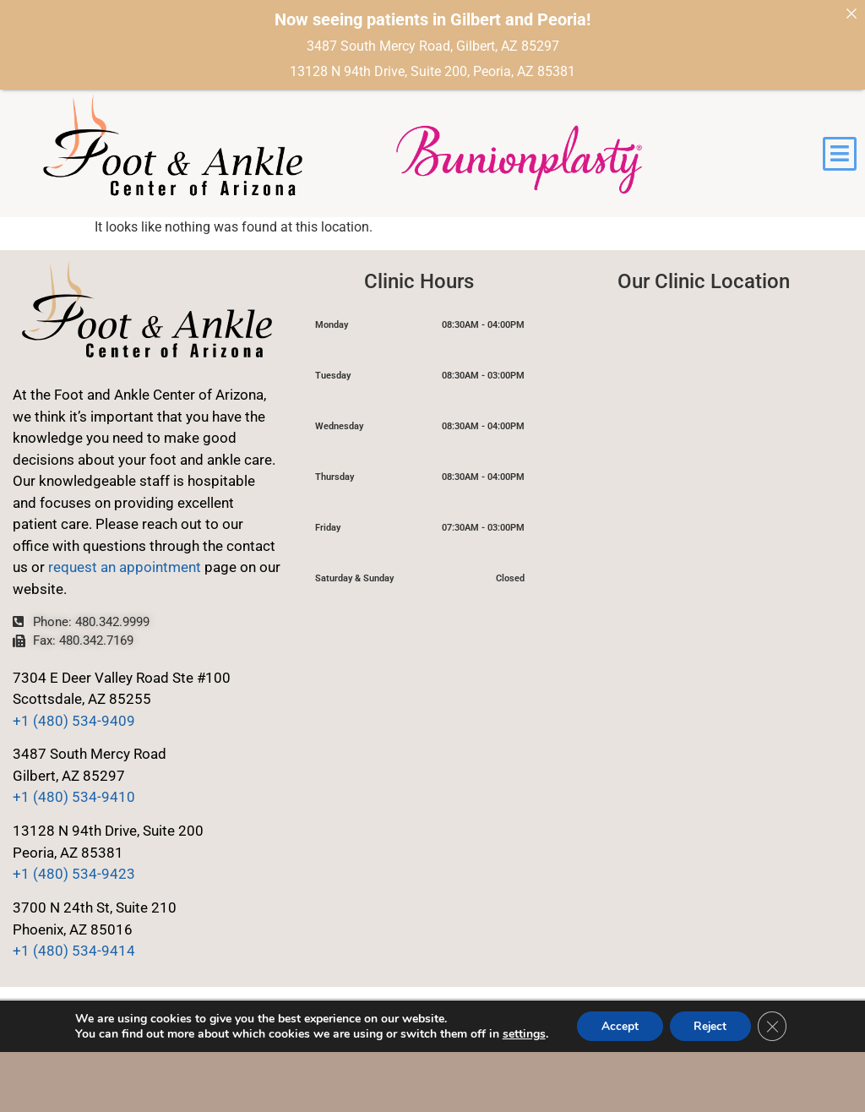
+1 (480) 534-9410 (74, 796)
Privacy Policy (59, 1025)
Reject (710, 1085)
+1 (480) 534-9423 (74, 873)
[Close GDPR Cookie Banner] (774, 1086)
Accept (617, 1085)
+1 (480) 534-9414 (74, 950)
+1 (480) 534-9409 (74, 720)
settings (520, 1093)
